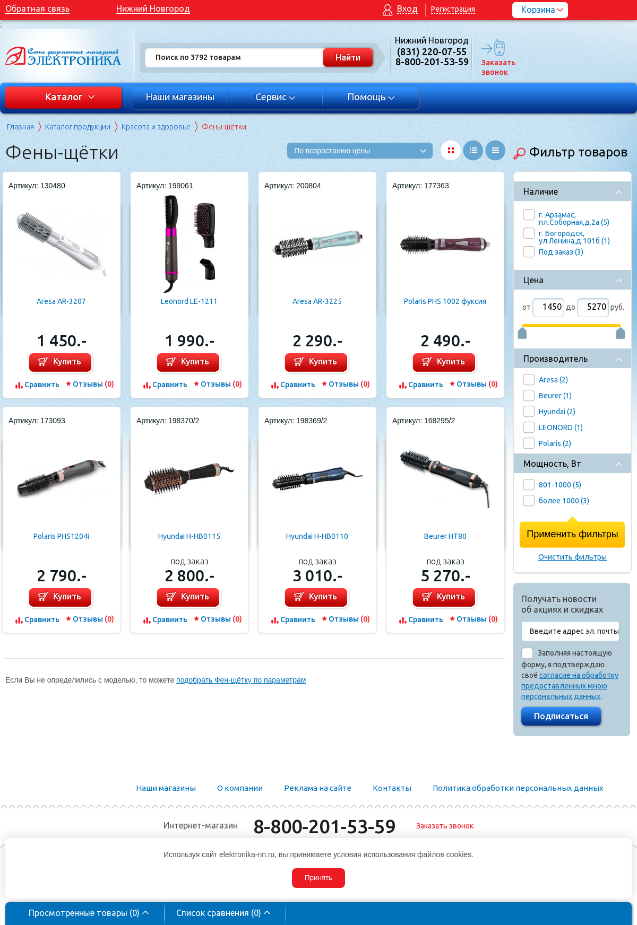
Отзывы (93, 384)
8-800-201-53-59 (324, 826)
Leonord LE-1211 (189, 301)
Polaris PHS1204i (61, 536)
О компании (240, 787)
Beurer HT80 (445, 536)
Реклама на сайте (317, 787)
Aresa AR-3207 (61, 301)
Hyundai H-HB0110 (317, 536)
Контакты (392, 787)
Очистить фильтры (572, 557)
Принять (318, 878)
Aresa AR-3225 (317, 301)
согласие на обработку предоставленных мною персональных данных (569, 686)
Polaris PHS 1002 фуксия (445, 301)
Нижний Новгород (153, 8)
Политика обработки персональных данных (518, 787)
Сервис (275, 96)
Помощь (371, 96)
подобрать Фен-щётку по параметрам (241, 680)
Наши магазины (179, 96)
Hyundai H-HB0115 (189, 536)
